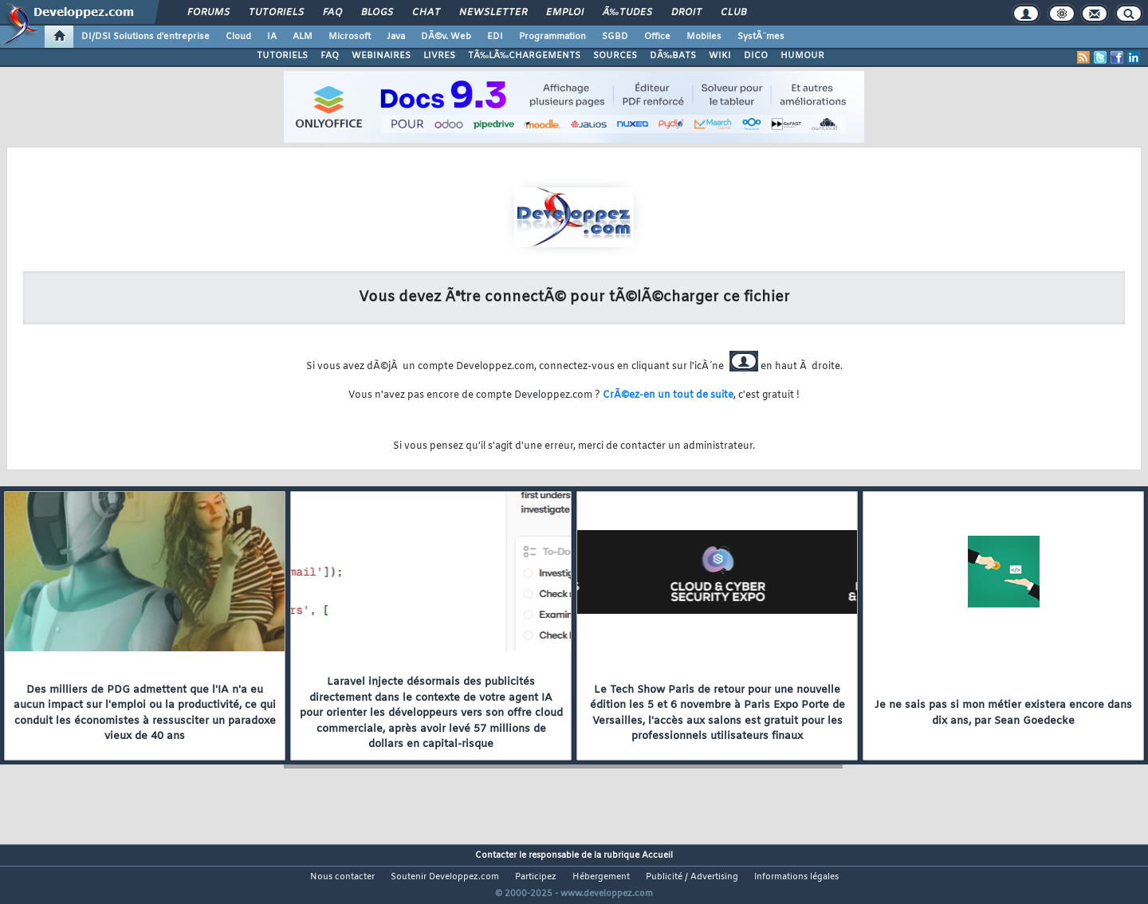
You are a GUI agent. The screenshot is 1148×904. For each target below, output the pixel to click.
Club (733, 12)
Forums (208, 12)
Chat (426, 12)
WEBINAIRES (381, 55)
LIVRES (439, 55)
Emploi (565, 12)
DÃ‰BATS (673, 55)
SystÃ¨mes (760, 36)
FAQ (332, 12)
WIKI (720, 55)
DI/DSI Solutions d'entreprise (145, 36)
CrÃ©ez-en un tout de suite (668, 395)
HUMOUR (802, 55)
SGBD (615, 36)
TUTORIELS (282, 55)
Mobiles (703, 36)
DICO (756, 55)
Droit (686, 12)
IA (272, 36)
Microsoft (349, 36)
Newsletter (493, 12)
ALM (303, 36)
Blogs (377, 12)
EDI (495, 36)
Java (396, 36)
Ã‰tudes (627, 12)
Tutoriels (276, 12)
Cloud (238, 36)
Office (657, 36)
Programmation (552, 36)
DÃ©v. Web (446, 36)
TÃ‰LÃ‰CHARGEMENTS (524, 55)
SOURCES (615, 55)
